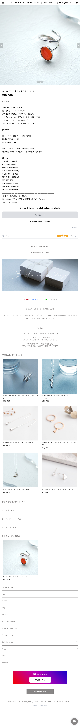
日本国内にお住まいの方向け (40, 222)
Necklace (6, 594)
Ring (3, 608)
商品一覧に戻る (40, 691)
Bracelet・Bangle (8, 621)
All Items (5, 663)
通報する (75, 227)
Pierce (4, 601)
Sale (3, 656)
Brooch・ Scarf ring (9, 628)
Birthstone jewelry (9, 642)
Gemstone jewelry (9, 635)
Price (4, 649)
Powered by (40, 705)
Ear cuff (5, 615)
